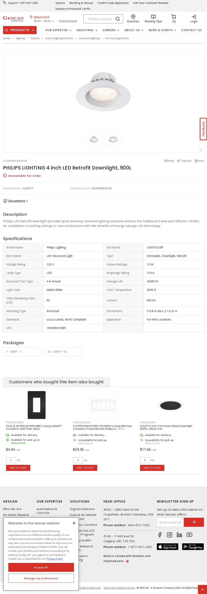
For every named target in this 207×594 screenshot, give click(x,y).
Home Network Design (81, 548)
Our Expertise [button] (56, 30)
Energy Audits (80, 540)
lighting (20, 38)
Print (201, 160)
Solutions (80, 501)
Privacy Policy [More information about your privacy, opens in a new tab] (54, 558)
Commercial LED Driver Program (82, 532)
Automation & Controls (47, 511)
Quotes (60, 3)
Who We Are (12, 509)
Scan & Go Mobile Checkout (83, 517)
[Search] (103, 18)
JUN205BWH (148, 422)
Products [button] (20, 30)
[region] (41, 554)
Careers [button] (109, 30)
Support (13, 3)
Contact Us (191, 30)
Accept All (41, 567)
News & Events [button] (161, 30)
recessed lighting (89, 38)
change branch (68, 21)
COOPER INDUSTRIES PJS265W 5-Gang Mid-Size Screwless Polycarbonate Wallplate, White (102, 427)
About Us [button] (132, 30)
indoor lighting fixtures (59, 38)
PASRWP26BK (15, 422)
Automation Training (79, 558)
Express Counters (83, 525)
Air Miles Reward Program (16, 517)
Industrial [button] (85, 30)
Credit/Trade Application (113, 3)
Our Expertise (49, 501)
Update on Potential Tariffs (73, 8)
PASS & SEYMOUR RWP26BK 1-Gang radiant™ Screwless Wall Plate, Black (34, 427)
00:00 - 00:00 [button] (42, 21)
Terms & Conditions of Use (119, 588)
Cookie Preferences (89, 588)
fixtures (35, 38)
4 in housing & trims (117, 38)
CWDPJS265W (82, 422)
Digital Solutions (82, 509)
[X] (74, 523)
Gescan (10, 501)
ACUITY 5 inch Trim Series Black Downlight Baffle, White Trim (166, 427)
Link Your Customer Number (151, 3)
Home (6, 38)
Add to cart (18, 467)
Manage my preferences (41, 578)
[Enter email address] (170, 522)
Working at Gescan (81, 3)
